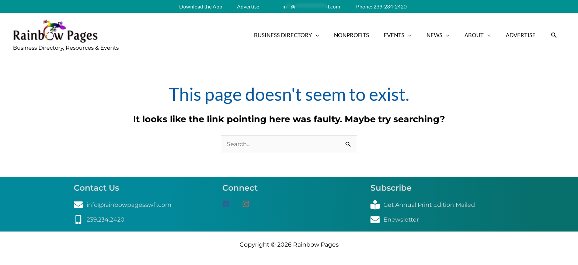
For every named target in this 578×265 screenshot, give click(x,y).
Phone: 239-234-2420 (381, 6)
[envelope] (123, 206)
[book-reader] (423, 206)
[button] (554, 35)
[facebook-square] (231, 205)
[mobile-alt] (99, 221)
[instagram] (248, 205)
